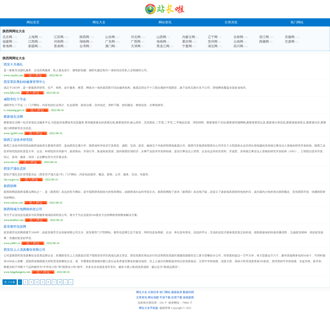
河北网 (135, 37)
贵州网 (212, 41)
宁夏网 (187, 46)
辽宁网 (212, 37)
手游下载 (165, 297)
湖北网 (212, 46)
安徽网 (289, 37)
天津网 (135, 46)
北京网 (7, 37)
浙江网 (264, 37)
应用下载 (176, 297)
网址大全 (99, 22)
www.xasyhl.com (13, 75)
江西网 (33, 41)
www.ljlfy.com (12, 92)
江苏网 (58, 37)
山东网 (110, 37)
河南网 (58, 41)
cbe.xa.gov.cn (11, 179)
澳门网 (110, 46)
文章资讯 (141, 297)
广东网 (110, 41)
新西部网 (10, 186)
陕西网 (84, 37)
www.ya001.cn (12, 243)
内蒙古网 (188, 37)
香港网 (58, 46)
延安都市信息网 (15, 226)
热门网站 (297, 22)
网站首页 (33, 22)
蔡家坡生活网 (13, 116)
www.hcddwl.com (14, 220)
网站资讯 (165, 22)
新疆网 (33, 46)
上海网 (33, 37)
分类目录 (153, 292)
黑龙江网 (163, 46)
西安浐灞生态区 (15, 168)
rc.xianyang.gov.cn (14, 110)
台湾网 (84, 46)
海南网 (161, 41)
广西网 (135, 41)
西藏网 (264, 41)
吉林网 (238, 37)
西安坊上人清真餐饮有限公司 (24, 249)
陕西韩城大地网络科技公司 (23, 209)
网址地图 (153, 297)
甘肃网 (289, 41)
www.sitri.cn (11, 162)
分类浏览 (231, 22)
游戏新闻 (188, 297)
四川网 (238, 46)
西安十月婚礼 (13, 64)
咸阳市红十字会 (15, 99)
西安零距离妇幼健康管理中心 (24, 82)
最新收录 (176, 292)
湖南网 (84, 41)
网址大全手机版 (148, 308)
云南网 (238, 41)
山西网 (161, 37)
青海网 (7, 46)
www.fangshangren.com (17, 272)
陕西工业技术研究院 (18, 140)
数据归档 (188, 292)
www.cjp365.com (13, 133)
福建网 (7, 41)
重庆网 (187, 41)
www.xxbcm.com (13, 202)
